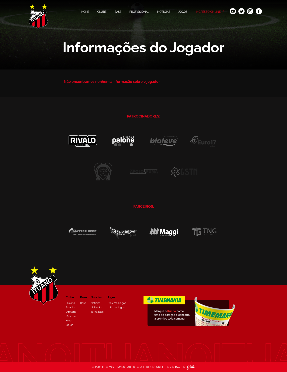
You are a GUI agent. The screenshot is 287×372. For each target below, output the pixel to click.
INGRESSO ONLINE (208, 11)
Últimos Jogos (116, 307)
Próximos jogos (116, 303)
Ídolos (69, 324)
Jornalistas (97, 311)
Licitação (96, 307)
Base (83, 303)
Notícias (95, 303)
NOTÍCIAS (163, 11)
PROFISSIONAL (139, 11)
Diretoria (71, 311)
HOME (85, 11)
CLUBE (101, 11)
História (70, 303)
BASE (117, 11)
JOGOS (183, 11)
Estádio (70, 307)
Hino (69, 320)
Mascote (71, 316)
